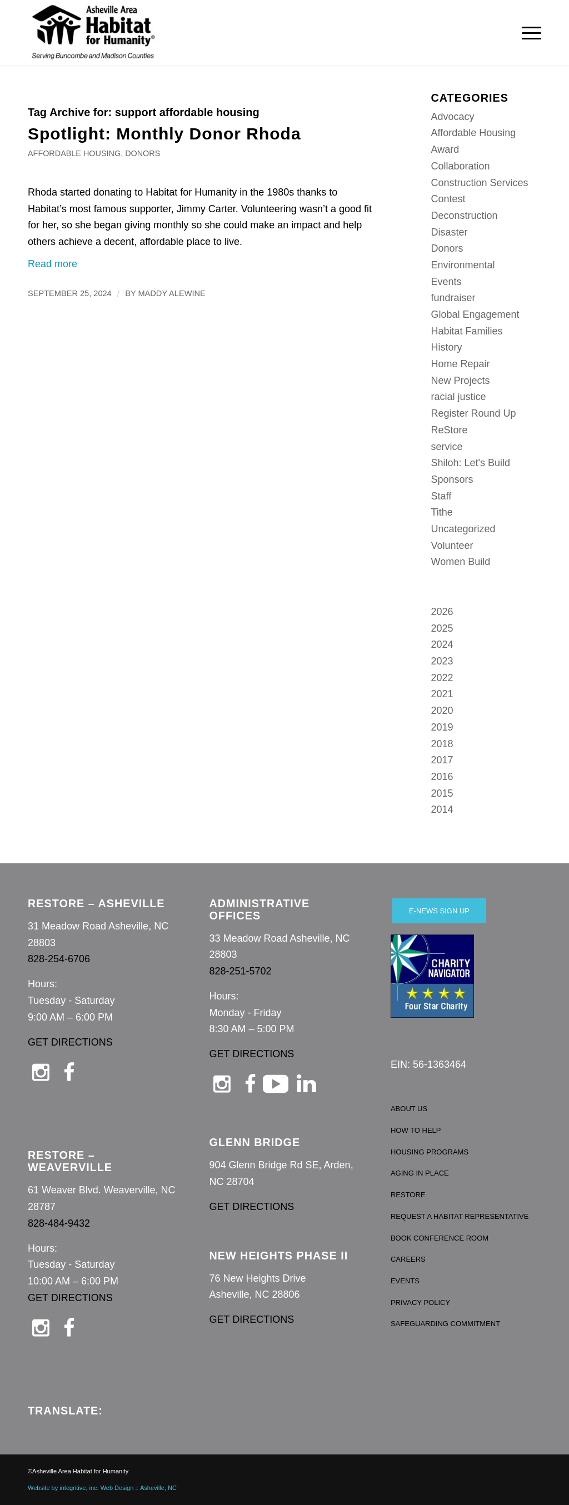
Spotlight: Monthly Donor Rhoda (164, 133)
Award (445, 149)
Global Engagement (475, 314)
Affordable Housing (74, 153)
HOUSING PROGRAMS (429, 1152)
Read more (52, 263)
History (446, 347)
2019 (442, 727)
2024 (442, 644)
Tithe (442, 512)
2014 (442, 809)
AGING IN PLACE (420, 1173)
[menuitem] (528, 33)
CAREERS (408, 1259)
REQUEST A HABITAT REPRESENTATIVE (460, 1216)
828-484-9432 (59, 1223)
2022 (442, 677)
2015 (442, 793)
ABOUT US (409, 1108)
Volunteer (452, 545)
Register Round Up (473, 413)
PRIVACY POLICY (420, 1302)
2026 (442, 611)
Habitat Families (467, 331)
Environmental (463, 265)
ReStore (449, 430)
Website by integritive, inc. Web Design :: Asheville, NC (102, 1487)
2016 (442, 776)
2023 (442, 661)
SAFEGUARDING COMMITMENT (445, 1323)
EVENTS (405, 1281)
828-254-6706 (59, 958)
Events (446, 281)
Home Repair (460, 363)
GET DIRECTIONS (70, 1042)
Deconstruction (464, 215)
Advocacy (453, 116)
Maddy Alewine (171, 293)
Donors (142, 153)
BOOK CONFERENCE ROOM (439, 1238)
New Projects (460, 380)
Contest (448, 198)
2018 (442, 743)
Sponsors (452, 479)
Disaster (449, 232)
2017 (442, 760)
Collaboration (460, 166)
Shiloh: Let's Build (471, 462)
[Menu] (528, 33)
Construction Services (479, 182)
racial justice (458, 396)
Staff (441, 496)
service (447, 446)
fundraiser (453, 297)
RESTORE (408, 1195)
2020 (442, 710)
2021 (442, 693)
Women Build (461, 561)
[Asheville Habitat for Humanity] (93, 33)
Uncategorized (463, 528)
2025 (442, 628)
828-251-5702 (240, 971)
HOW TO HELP (416, 1130)
